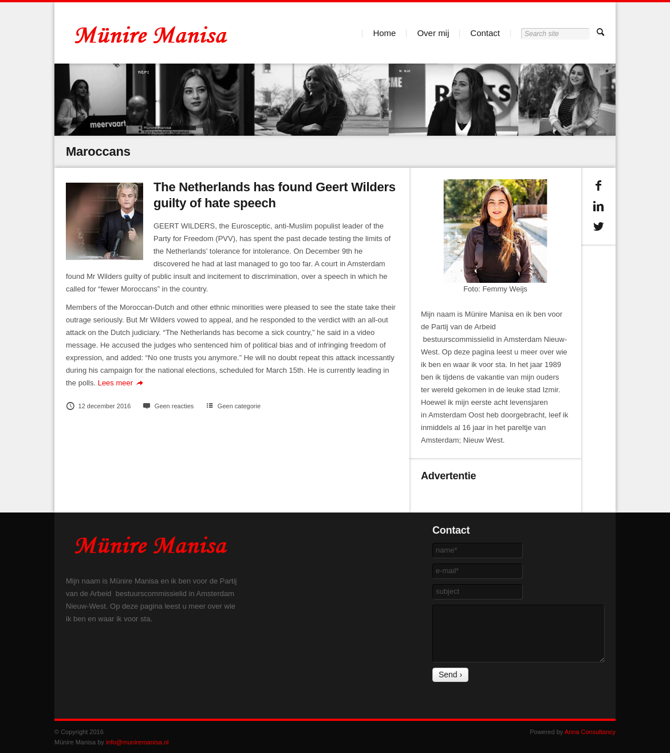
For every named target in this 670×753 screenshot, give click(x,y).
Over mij (433, 33)
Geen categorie (239, 406)
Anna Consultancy (590, 731)
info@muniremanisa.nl (137, 742)
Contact (485, 33)
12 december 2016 (98, 406)
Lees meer (122, 383)
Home (384, 33)
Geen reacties (168, 406)
